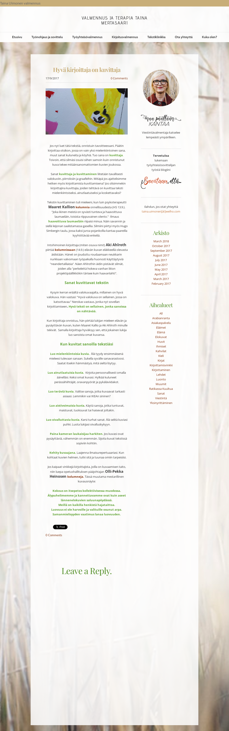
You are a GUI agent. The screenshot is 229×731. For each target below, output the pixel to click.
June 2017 (161, 265)
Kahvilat (161, 351)
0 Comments (119, 78)
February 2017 (161, 284)
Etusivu (17, 37)
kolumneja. (75, 477)
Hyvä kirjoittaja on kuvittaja (86, 70)
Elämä (161, 332)
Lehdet (161, 375)
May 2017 (161, 269)
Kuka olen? (209, 37)
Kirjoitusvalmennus (125, 37)
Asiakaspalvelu (161, 323)
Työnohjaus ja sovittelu (47, 37)
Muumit (161, 384)
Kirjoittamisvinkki (161, 365)
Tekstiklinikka (156, 37)
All (161, 313)
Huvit (161, 342)
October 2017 (161, 246)
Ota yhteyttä (184, 37)
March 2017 (161, 279)
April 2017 (161, 274)
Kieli (161, 356)
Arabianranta (161, 318)
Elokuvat (161, 337)
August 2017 (161, 255)
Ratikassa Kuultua (161, 389)
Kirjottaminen (161, 370)
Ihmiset (161, 346)
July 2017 (161, 260)
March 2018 (161, 241)
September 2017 (161, 251)
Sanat (161, 393)
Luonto (161, 379)
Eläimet (161, 327)
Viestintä (161, 398)
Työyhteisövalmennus (87, 37)
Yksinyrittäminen (161, 403)
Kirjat (161, 360)
